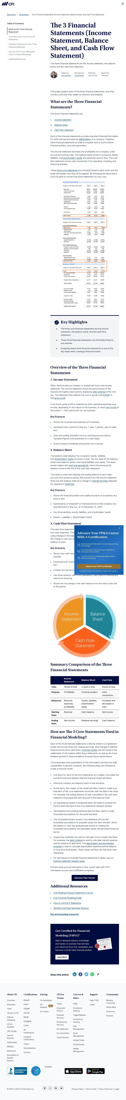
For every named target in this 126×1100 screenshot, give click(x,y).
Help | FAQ (94, 1001)
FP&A (75, 1005)
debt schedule (76, 840)
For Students (43, 1006)
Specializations (30, 1049)
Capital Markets (79, 1016)
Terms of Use (90, 1089)
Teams (59, 1005)
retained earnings (100, 481)
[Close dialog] (120, 528)
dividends (69, 484)
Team (9, 1010)
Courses (27, 1053)
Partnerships (12, 1043)
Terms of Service (105, 1089)
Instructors (11, 1005)
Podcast (109, 1017)
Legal (92, 1005)
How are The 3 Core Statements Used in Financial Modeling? (22, 53)
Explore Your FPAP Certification (99, 566)
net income (111, 407)
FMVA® (26, 1001)
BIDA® (26, 1018)
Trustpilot (48, 1068)
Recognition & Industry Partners (12, 1058)
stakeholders (85, 139)
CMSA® (27, 1010)
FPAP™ (26, 1005)
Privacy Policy (77, 1089)
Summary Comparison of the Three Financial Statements (23, 45)
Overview (11, 1001)
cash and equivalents (78, 465)
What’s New (111, 1008)
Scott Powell (79, 75)
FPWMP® (27, 1022)
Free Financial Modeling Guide (67, 898)
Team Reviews (63, 1038)
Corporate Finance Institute (8, 3)
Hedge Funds (78, 1041)
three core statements (67, 170)
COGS (106, 395)
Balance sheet (61, 125)
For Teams (44, 1012)
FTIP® (26, 1026)
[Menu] (123, 3)
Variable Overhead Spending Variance (71, 908)
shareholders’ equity (72, 158)
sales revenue (98, 392)
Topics (26, 1045)
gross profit (60, 398)
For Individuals (46, 1001)
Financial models (89, 750)
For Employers (62, 1030)
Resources (110, 1012)
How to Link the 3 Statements (67, 903)
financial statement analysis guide (68, 861)
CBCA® (26, 1014)
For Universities (63, 1034)
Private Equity (78, 1045)
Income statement (62, 120)
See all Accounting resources (64, 914)
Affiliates (10, 1047)
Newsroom (11, 1052)
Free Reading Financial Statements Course (73, 893)
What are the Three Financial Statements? (20, 30)
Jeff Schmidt (66, 75)
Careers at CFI (13, 1014)
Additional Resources (17, 59)
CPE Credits (12, 1032)
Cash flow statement (63, 130)
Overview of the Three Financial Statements (22, 38)
